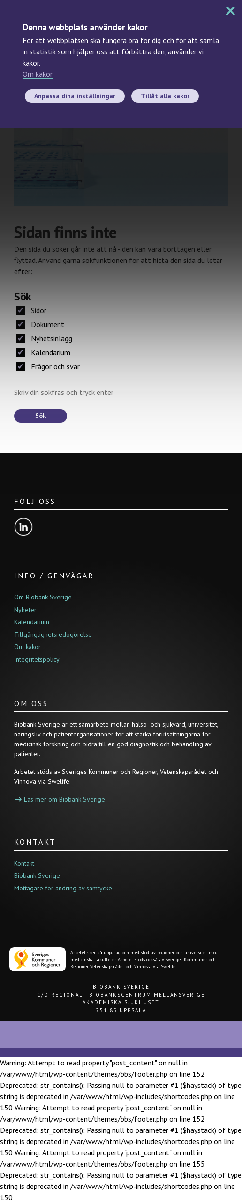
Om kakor (38, 74)
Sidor (31, 310)
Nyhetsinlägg (44, 338)
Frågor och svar (48, 366)
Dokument (40, 324)
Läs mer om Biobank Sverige (60, 799)
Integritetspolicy (37, 659)
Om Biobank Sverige (43, 597)
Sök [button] (40, 415)
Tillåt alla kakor (165, 96)
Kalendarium (43, 352)
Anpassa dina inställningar (74, 96)
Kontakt (24, 863)
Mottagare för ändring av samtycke (63, 888)
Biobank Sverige (37, 875)
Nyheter (25, 609)
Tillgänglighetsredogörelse (53, 634)
